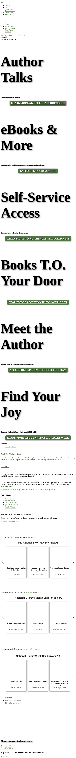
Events (7, 7)
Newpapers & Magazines (14, 700)
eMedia (8, 698)
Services (7, 5)
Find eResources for (12, 703)
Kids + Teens (9, 12)
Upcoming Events (10, 447)
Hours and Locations (11, 504)
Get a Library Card (11, 502)
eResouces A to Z (10, 501)
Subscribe (4, 756)
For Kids (18, 521)
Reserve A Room (6, 745)
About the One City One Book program (38, 370)
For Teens (12, 521)
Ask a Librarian (10, 499)
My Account (9, 506)
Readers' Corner (10, 11)
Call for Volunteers (7, 749)
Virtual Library (9, 9)
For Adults (4, 521)
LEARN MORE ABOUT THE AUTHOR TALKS (38, 103)
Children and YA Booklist (32, 592)
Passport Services (10, 508)
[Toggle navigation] (2, 2)
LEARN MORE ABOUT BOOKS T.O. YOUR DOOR (38, 302)
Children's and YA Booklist (31, 649)
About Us (8, 14)
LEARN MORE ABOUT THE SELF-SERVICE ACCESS (38, 238)
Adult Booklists (33, 537)
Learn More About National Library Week (38, 437)
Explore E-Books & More (38, 171)
